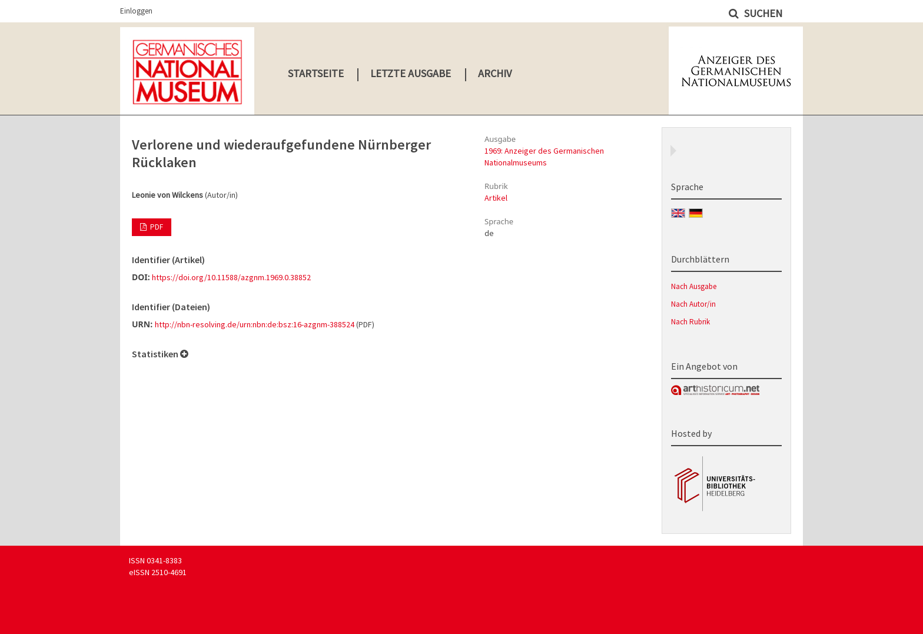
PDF (155, 227)
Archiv (495, 73)
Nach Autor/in (693, 304)
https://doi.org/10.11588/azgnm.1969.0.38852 (231, 277)
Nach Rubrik (690, 322)
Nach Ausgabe (693, 286)
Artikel (495, 197)
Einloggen (136, 11)
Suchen (762, 13)
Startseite (316, 73)
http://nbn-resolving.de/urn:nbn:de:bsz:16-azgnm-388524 (254, 324)
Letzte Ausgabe (410, 73)
